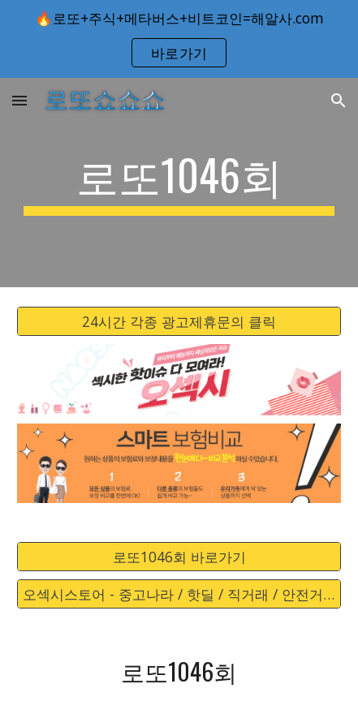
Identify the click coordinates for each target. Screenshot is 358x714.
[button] (19, 100)
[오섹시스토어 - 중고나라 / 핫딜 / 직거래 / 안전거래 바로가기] (179, 594)
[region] (179, 39)
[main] (179, 182)
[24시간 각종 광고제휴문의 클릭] (179, 322)
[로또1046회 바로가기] (179, 557)
